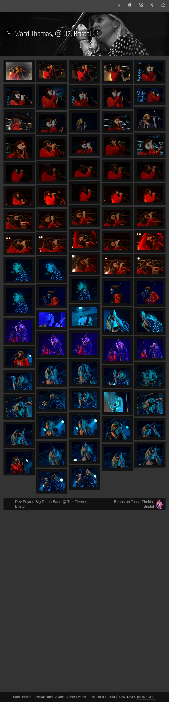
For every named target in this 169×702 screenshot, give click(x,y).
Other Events (76, 697)
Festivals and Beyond (49, 697)
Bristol (26, 697)
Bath (16, 697)
